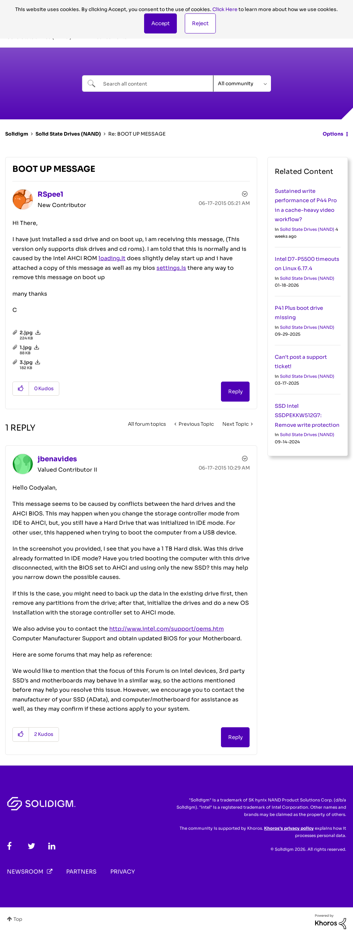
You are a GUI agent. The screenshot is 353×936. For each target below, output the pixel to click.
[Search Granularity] (242, 83)
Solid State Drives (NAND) (68, 134)
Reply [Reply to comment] (235, 737)
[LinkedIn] (52, 846)
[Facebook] (9, 846)
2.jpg (26, 332)
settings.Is (171, 268)
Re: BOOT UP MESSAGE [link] (136, 134)
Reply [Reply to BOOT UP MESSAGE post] (235, 391)
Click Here (225, 9)
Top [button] (17, 919)
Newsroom (25, 871)
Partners (81, 871)
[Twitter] (31, 846)
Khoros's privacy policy (289, 828)
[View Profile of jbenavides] (57, 459)
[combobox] (147, 83)
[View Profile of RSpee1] (50, 194)
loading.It (112, 258)
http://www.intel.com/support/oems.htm (166, 628)
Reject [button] (200, 23)
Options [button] (333, 134)
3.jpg (26, 362)
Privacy (122, 871)
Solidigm (16, 134)
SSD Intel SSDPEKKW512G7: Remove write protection (307, 415)
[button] (160, 23)
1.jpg (26, 347)
